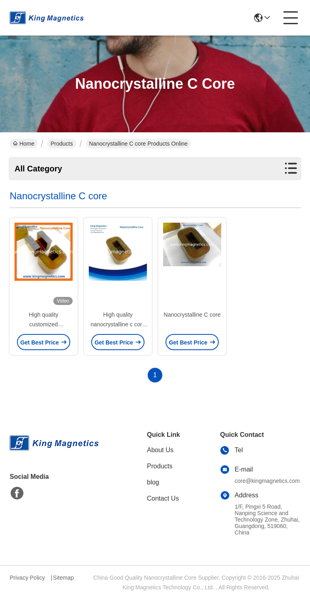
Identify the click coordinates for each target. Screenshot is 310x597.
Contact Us (163, 498)
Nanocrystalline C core (192, 314)
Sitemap (63, 577)
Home (23, 143)
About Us (160, 450)
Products (61, 143)
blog (153, 482)
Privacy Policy (27, 577)
